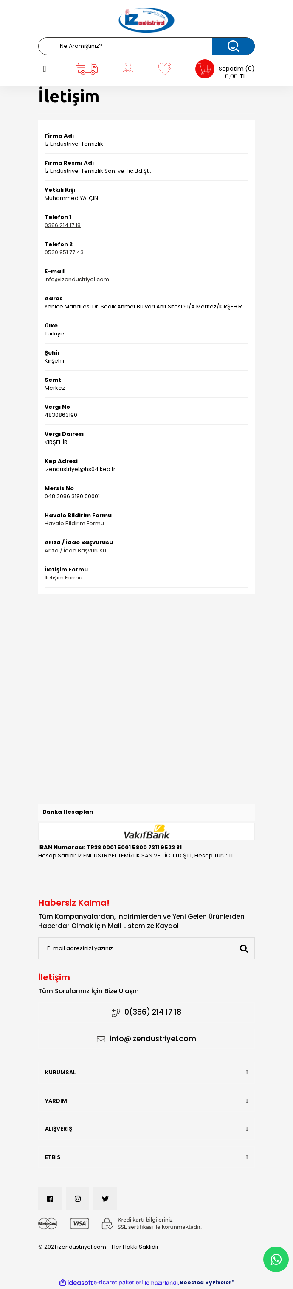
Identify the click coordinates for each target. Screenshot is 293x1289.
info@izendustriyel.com (77, 279)
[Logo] (146, 20)
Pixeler (221, 1282)
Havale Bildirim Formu (74, 523)
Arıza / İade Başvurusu (75, 550)
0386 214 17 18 (63, 225)
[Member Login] (127, 69)
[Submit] (243, 948)
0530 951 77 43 (64, 252)
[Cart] (225, 68)
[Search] (146, 46)
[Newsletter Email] (146, 948)
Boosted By (196, 1282)
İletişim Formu (63, 578)
